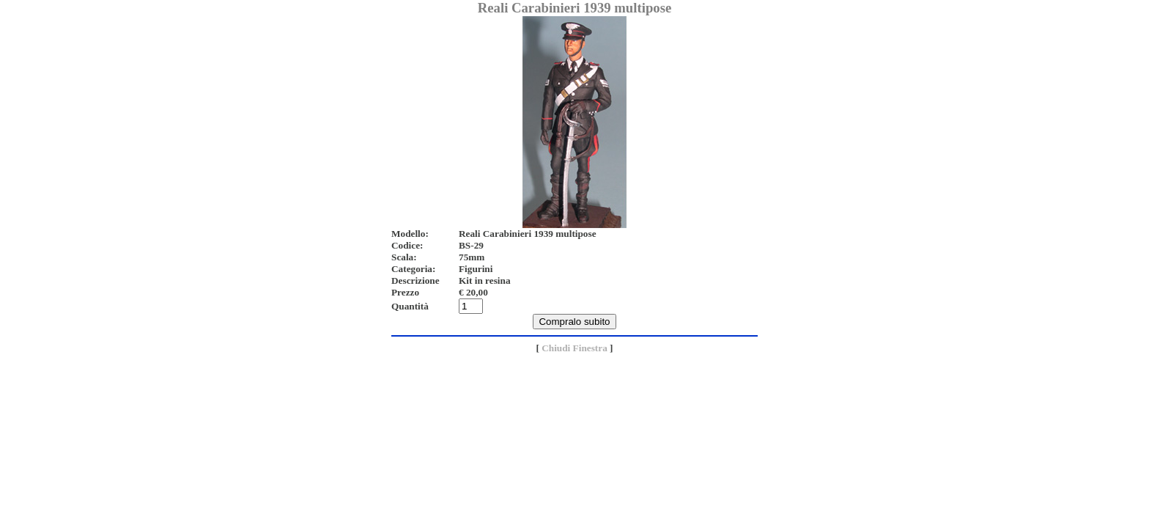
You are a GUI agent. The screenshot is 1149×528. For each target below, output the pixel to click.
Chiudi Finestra (574, 347)
